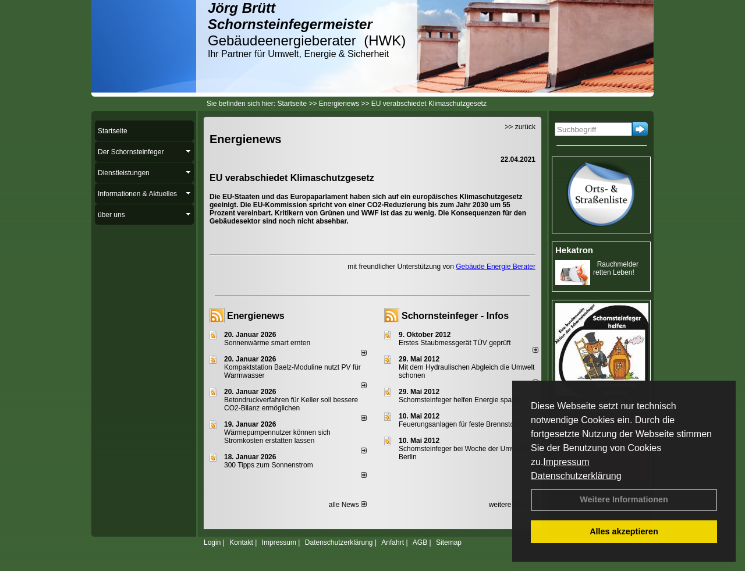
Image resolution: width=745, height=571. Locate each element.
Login (212, 542)
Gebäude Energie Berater (495, 267)
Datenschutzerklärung (576, 476)
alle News (348, 505)
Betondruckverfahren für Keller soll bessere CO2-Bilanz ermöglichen (291, 404)
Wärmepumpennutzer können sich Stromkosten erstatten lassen (277, 436)
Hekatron (574, 250)
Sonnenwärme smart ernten (267, 343)
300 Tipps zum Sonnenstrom (268, 465)
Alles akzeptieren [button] (624, 531)
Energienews (256, 316)
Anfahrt (392, 542)
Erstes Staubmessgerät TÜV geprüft (455, 343)
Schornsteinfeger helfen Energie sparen (460, 400)
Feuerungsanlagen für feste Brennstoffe (460, 424)
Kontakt (241, 542)
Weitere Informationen (624, 499)
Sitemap (449, 542)
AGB (420, 542)
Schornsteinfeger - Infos (455, 316)
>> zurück (520, 127)
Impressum (566, 462)
